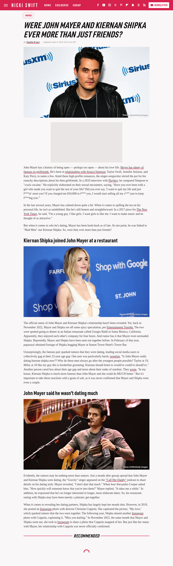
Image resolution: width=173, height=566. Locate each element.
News (47, 5)
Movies (28, 15)
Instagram (45, 509)
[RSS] (144, 6)
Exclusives (62, 5)
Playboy (113, 180)
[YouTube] (103, 6)
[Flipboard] (127, 6)
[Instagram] (109, 6)
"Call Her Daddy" (116, 480)
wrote (133, 369)
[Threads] (138, 6)
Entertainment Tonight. (120, 327)
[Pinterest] (121, 6)
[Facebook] (98, 6)
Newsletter (159, 5)
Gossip (77, 5)
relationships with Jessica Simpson (85, 171)
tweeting (115, 356)
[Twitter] (115, 6)
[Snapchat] (132, 6)
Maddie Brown (33, 42)
